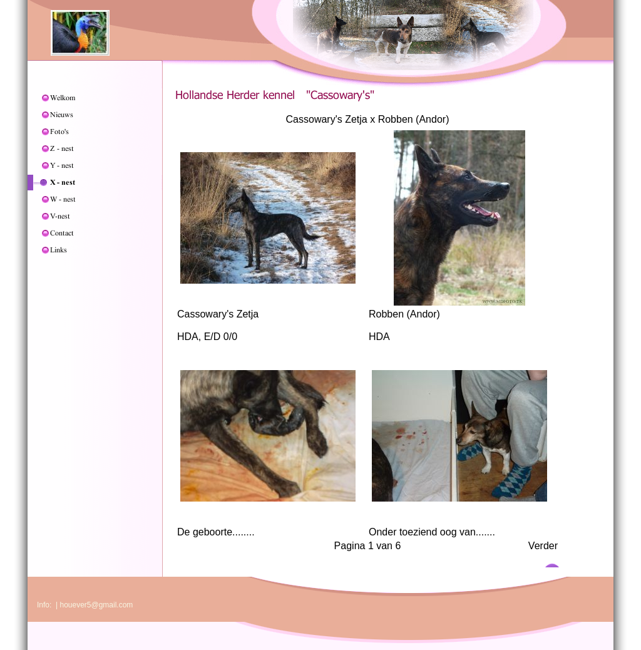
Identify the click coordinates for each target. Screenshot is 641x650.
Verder (543, 545)
